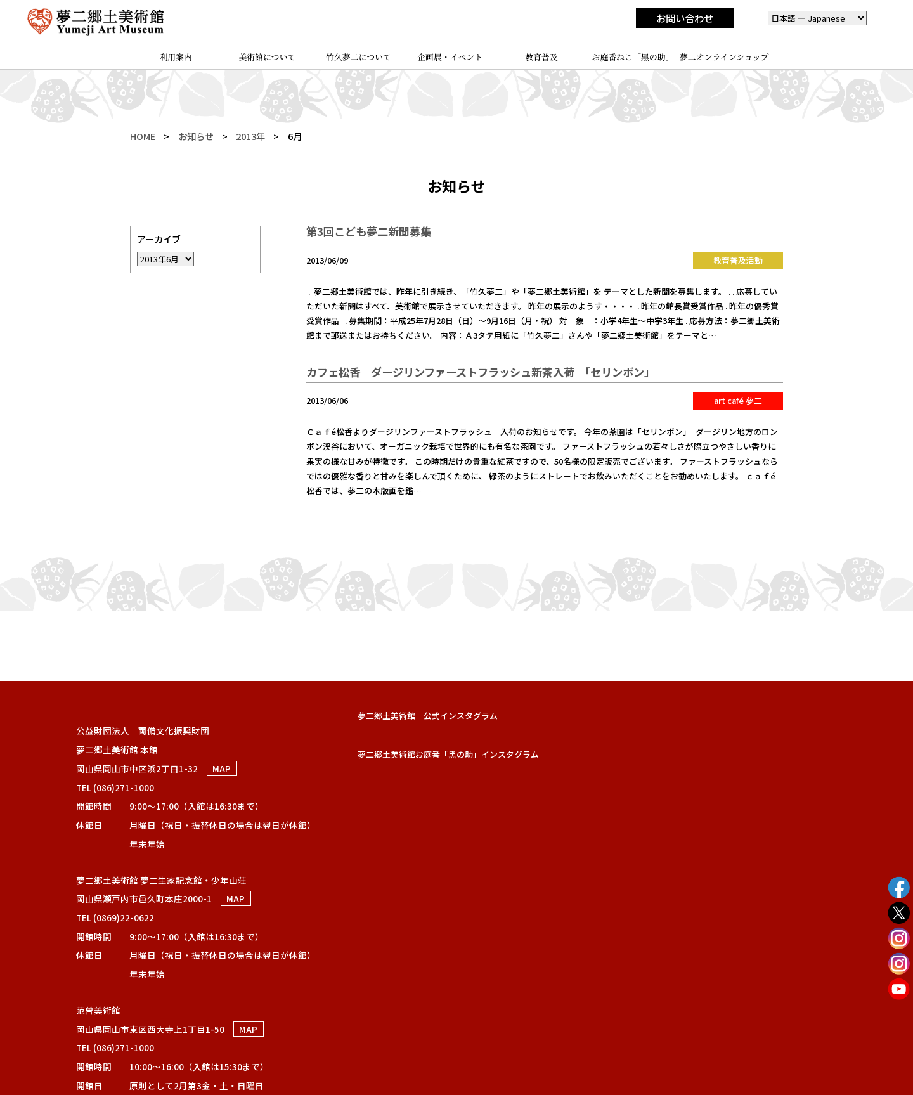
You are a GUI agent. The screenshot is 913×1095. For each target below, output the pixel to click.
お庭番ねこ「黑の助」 (633, 57)
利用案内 (175, 57)
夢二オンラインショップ (724, 57)
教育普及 (541, 57)
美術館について (266, 57)
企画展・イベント (449, 57)
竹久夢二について (358, 57)
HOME (142, 136)
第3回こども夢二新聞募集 (368, 231)
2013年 (250, 136)
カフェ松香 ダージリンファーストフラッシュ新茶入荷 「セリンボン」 (483, 372)
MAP (221, 768)
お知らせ (196, 136)
